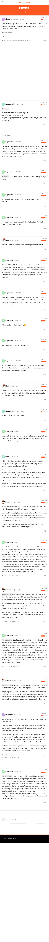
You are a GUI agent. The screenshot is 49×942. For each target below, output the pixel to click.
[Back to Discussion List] (2, 2)
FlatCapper (8, 826)
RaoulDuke (8, 690)
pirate (6, 109)
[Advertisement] (24, 75)
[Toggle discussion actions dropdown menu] (47, 2)
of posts (24, 2)
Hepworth (7, 644)
